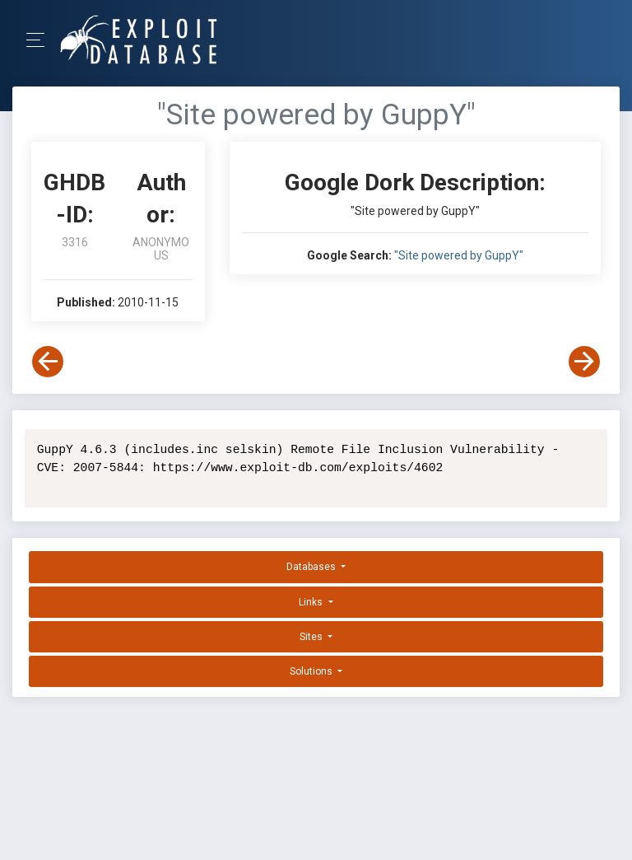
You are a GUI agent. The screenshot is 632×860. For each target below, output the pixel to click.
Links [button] (312, 602)
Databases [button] (312, 567)
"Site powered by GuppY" (458, 255)
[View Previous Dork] (47, 361)
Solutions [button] (312, 671)
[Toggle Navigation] (41, 40)
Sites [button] (312, 637)
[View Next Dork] (584, 361)
